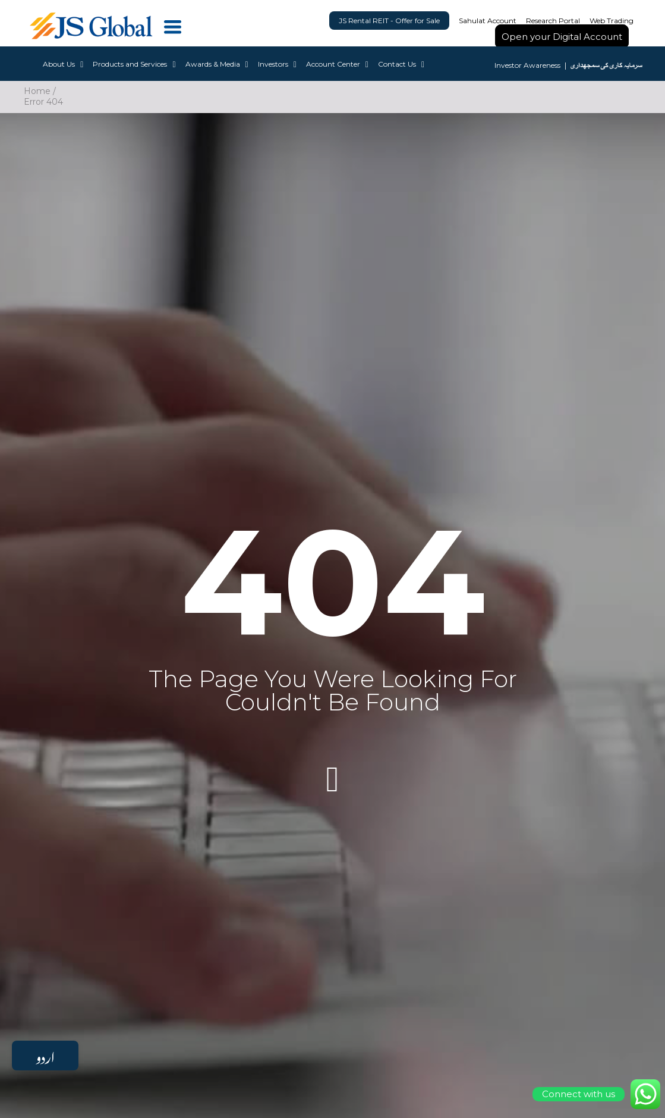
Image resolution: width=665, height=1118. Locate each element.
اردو (45, 1055)
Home (37, 91)
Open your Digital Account (562, 36)
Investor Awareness (527, 66)
